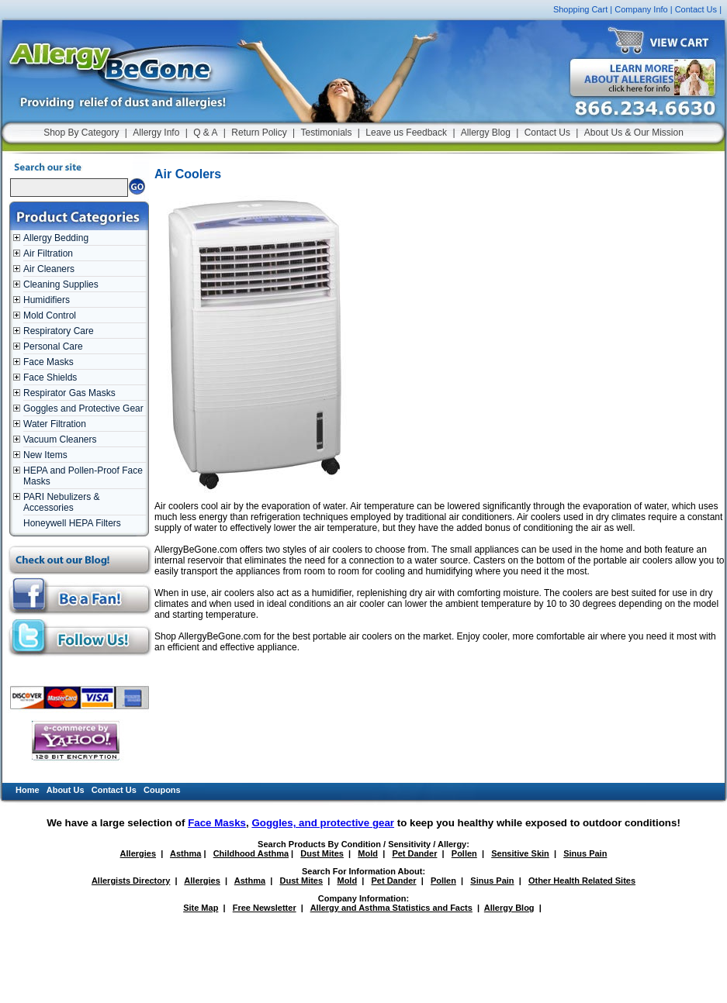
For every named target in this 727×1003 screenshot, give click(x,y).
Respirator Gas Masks (69, 393)
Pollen (464, 853)
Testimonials (325, 132)
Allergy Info (156, 132)
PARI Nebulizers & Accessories (61, 502)
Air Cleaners (48, 269)
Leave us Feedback (406, 132)
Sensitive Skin (520, 853)
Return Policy (258, 132)
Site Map (200, 907)
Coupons (162, 789)
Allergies (138, 853)
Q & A (205, 132)
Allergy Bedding (55, 238)
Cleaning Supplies (61, 284)
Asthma (185, 853)
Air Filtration (48, 253)
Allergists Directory (131, 880)
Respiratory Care (58, 331)
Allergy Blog (486, 132)
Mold (368, 853)
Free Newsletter (264, 907)
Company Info (640, 9)
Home (28, 789)
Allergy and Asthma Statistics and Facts (391, 907)
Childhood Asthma (251, 853)
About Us (66, 789)
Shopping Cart (580, 9)
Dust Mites (322, 853)
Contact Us (696, 9)
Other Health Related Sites (581, 880)
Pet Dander (414, 853)
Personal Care (53, 346)
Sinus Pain (585, 853)
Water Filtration (54, 424)
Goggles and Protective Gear (83, 408)
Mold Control (49, 315)
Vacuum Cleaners (60, 439)
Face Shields (50, 377)
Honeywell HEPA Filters (72, 523)
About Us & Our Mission (634, 132)
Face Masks (48, 362)
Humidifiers (46, 300)
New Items (45, 455)
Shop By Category (81, 132)
